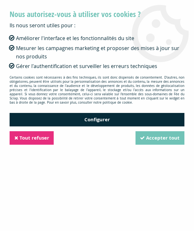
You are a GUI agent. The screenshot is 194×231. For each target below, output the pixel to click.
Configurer (97, 119)
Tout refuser (32, 137)
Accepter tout (159, 137)
